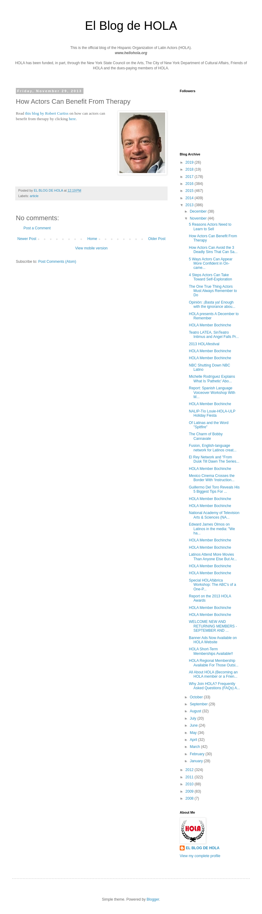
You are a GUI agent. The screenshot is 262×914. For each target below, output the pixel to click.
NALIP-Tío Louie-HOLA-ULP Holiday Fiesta (212, 413)
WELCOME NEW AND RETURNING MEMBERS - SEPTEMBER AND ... (213, 626)
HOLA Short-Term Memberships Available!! (211, 651)
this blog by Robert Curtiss (46, 113)
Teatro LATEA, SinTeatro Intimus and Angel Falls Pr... (214, 334)
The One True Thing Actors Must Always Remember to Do (213, 290)
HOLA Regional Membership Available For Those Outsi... (214, 663)
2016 (190, 184)
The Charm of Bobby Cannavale (206, 436)
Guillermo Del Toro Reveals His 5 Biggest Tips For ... (214, 489)
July (193, 718)
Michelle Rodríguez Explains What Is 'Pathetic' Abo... (212, 378)
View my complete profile (200, 856)
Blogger (153, 899)
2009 (190, 791)
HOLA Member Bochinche (210, 325)
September (199, 704)
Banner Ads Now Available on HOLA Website (213, 640)
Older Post (156, 239)
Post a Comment (37, 228)
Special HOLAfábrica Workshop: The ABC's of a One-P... (212, 584)
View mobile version (91, 248)
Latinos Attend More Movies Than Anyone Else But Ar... (213, 556)
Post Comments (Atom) (57, 261)
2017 (190, 177)
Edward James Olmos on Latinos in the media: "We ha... (212, 528)
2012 (190, 770)
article (34, 196)
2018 (190, 169)
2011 (190, 777)
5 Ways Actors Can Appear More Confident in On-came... (210, 263)
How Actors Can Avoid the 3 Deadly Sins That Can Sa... (213, 249)
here (72, 118)
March (195, 747)
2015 (190, 191)
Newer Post (26, 239)
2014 (190, 198)
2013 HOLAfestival (204, 344)
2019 (190, 162)
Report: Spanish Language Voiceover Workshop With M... (212, 392)
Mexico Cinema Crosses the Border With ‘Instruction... (212, 478)
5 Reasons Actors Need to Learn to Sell (210, 226)
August (196, 711)
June (194, 725)
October (197, 697)
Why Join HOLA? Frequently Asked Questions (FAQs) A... (214, 686)
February (197, 754)
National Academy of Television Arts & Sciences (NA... (214, 515)
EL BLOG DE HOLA (202, 848)
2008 (190, 798)
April (194, 740)
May (194, 733)
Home (92, 239)
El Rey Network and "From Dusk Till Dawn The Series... (214, 459)
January (197, 761)
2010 (190, 784)
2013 (190, 205)
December (199, 211)
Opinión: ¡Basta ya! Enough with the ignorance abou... (212, 304)
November (199, 218)
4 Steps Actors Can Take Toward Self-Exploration (210, 277)
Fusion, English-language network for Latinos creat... (212, 447)
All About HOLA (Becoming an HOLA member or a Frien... (213, 674)
